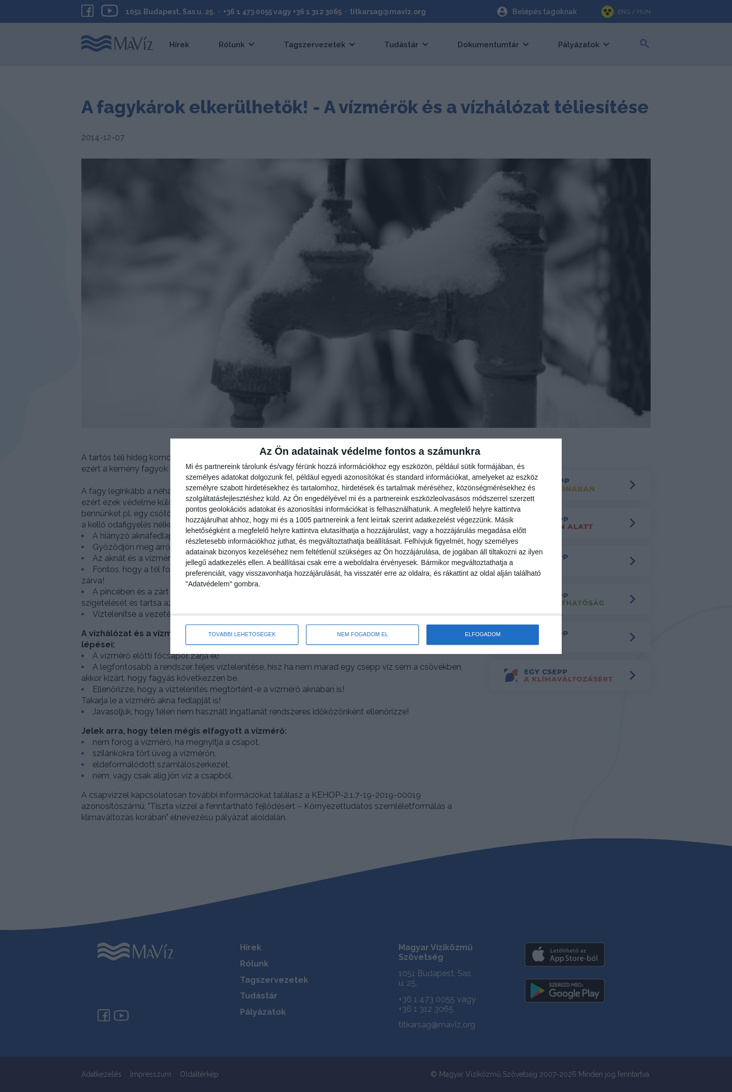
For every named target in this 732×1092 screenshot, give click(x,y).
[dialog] (366, 546)
